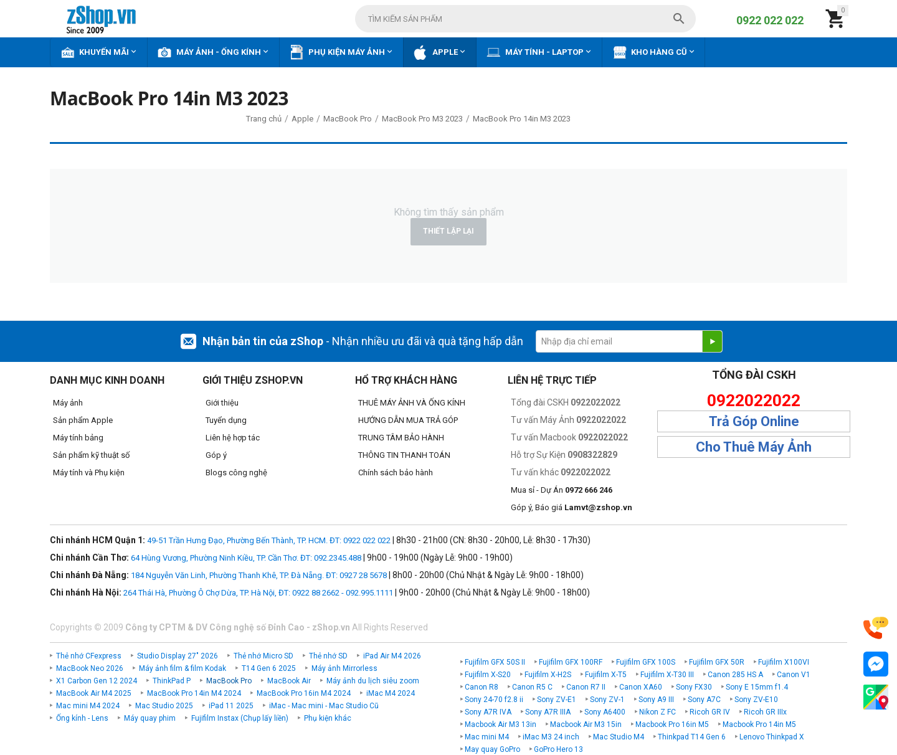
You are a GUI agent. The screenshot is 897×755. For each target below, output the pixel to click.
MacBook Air (289, 681)
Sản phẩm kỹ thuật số (91, 455)
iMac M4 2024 (390, 693)
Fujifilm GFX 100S (645, 662)
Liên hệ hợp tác (233, 437)
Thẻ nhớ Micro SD (263, 656)
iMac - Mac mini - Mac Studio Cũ (324, 705)
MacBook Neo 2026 (89, 668)
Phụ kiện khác (327, 718)
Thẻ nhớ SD (328, 656)
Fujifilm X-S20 (488, 674)
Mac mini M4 (487, 737)
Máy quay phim (150, 718)
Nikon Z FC (657, 712)
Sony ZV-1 (607, 699)
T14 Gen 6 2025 (269, 668)
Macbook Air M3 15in (586, 724)
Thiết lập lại (448, 231)
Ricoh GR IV (710, 712)
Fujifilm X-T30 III (667, 674)
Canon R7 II (585, 687)
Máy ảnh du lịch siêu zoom (372, 681)
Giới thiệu (222, 402)
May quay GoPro (492, 749)
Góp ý (216, 455)
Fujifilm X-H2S (547, 674)
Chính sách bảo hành (395, 472)
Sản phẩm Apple (83, 420)
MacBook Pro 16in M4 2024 (304, 693)
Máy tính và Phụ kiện (89, 472)
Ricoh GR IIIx (765, 712)
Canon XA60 (640, 687)
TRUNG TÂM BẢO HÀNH (401, 437)
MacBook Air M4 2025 (93, 693)
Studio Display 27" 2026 (177, 656)
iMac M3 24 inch (551, 737)
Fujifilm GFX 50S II (495, 662)
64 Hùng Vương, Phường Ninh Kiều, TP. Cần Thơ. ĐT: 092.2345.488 (246, 558)
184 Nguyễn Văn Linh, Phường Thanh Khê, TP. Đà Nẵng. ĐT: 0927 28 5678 (259, 575)
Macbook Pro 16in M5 (672, 724)
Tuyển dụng (226, 420)
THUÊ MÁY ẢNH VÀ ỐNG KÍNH (411, 402)
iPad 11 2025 (231, 705)
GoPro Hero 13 (558, 749)
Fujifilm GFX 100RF (570, 662)
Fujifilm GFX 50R (716, 662)
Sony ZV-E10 (756, 699)
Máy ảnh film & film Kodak (182, 668)
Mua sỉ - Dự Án (561, 490)
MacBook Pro (229, 681)
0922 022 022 (770, 20)
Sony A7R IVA (488, 712)
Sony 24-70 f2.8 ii (494, 699)
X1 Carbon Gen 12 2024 (96, 681)
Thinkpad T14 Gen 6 (692, 737)
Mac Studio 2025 (164, 705)
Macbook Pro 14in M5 (759, 724)
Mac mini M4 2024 (88, 705)
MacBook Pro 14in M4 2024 (194, 693)
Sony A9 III (656, 699)
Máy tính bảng (78, 437)
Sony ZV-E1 (556, 699)
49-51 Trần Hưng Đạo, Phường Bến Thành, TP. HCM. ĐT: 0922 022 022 (269, 540)
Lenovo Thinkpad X (771, 737)
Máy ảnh (68, 402)
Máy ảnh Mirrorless (344, 668)
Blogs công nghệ (236, 472)
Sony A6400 (604, 712)
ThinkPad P (172, 681)
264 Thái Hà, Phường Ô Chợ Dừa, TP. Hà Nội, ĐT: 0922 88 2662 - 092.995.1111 (258, 592)
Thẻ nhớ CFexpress (88, 656)
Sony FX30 (694, 687)
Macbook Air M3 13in (500, 724)
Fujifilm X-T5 (606, 674)
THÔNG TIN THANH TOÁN (404, 455)
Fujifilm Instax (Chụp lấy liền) (239, 718)
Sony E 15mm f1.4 (757, 687)
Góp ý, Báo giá (571, 507)
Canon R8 (481, 687)
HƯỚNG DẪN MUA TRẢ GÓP (408, 420)
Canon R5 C (532, 687)
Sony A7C (704, 699)
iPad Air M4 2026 (392, 656)
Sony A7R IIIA (548, 712)
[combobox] (525, 18)
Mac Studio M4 (618, 737)
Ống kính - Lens (82, 718)
